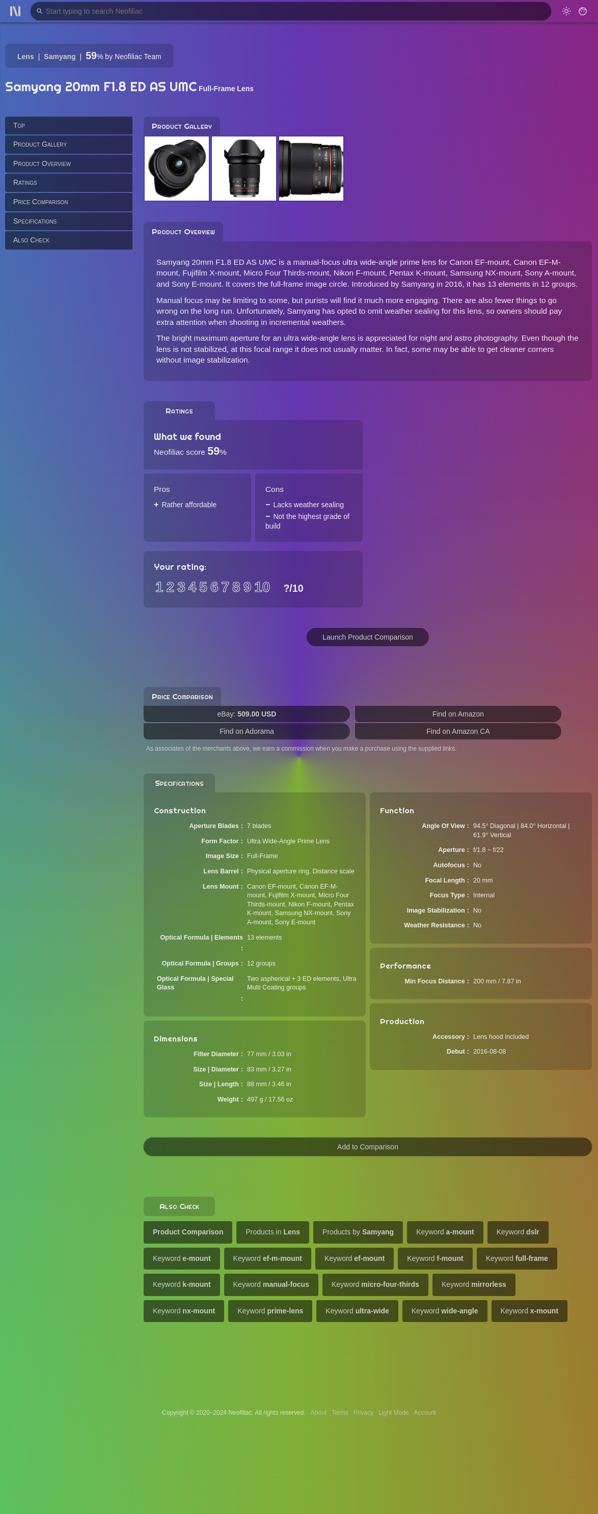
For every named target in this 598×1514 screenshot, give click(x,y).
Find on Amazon (458, 714)
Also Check (31, 240)
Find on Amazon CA (458, 731)
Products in (273, 1232)
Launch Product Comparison (367, 637)
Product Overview (42, 163)
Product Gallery (40, 144)
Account (425, 1412)
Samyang (59, 56)
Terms (340, 1412)
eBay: (247, 714)
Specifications (35, 221)
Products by (358, 1232)
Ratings (25, 182)
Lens (25, 56)
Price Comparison (40, 202)
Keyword (445, 1232)
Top (19, 125)
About (319, 1412)
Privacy (363, 1412)
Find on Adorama (247, 731)
